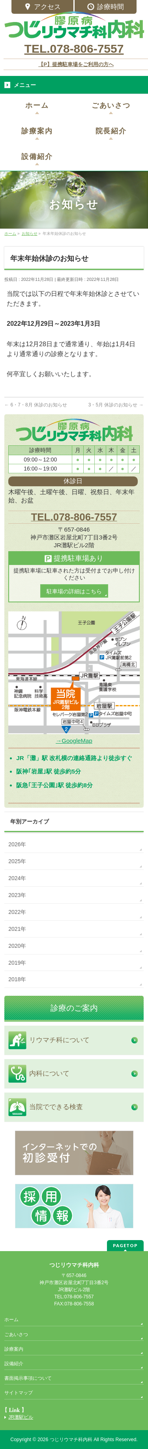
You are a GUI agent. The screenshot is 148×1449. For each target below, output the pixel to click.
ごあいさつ (16, 1334)
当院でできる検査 (56, 1107)
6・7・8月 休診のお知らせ (35, 405)
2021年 (17, 929)
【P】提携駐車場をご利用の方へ (76, 64)
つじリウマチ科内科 (71, 1439)
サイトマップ (18, 1392)
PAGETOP (125, 1245)
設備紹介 (13, 1363)
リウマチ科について (59, 1040)
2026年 (17, 844)
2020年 (17, 946)
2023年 (17, 895)
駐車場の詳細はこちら (74, 591)
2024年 (17, 878)
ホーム (11, 1319)
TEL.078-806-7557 (74, 48)
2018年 (17, 979)
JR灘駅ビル (20, 1417)
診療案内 (13, 1349)
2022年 (17, 912)
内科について (49, 1073)
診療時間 (105, 7)
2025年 (17, 861)
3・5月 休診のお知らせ (116, 405)
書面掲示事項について (28, 1378)
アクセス (42, 7)
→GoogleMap (74, 740)
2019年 (17, 963)
